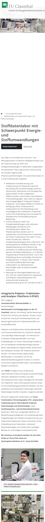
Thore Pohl (27, 146)
